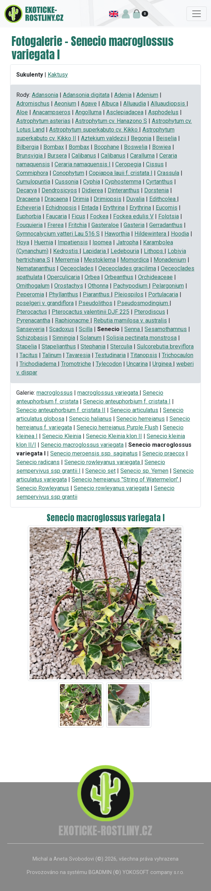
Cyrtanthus (159, 181)
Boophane (106, 146)
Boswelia (135, 146)
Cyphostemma (123, 181)
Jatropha (127, 242)
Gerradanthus (165, 225)
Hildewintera (151, 233)
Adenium (147, 94)
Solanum (91, 337)
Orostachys (68, 285)
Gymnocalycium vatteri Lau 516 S (58, 233)
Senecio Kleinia (61, 436)
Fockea (99, 216)
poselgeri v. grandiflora (45, 303)
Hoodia (180, 233)
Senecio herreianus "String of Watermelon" (126, 479)
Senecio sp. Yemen (144, 470)
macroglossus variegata (108, 392)
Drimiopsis (107, 199)
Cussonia (66, 181)
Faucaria (56, 216)
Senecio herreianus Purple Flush (117, 427)
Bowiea (161, 146)
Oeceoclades (77, 268)
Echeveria (28, 207)
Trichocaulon (177, 355)
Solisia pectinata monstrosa (141, 337)
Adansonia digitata (86, 94)
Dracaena (28, 199)
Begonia (141, 138)
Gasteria (134, 225)
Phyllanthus (63, 294)
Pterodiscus (149, 311)
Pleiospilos (128, 294)
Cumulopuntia (33, 181)
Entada (89, 207)
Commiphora (32, 173)
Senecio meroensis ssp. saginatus (94, 453)
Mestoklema (100, 259)
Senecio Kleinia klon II (114, 436)
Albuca (110, 103)
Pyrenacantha (33, 320)
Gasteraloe (105, 225)
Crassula (168, 173)
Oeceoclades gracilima (127, 268)
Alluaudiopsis (168, 103)
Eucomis (166, 207)
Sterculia (121, 346)
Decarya (26, 190)
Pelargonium (168, 285)
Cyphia (91, 181)
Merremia (67, 259)
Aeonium (65, 103)
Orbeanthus (118, 277)
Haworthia (117, 233)
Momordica (134, 259)
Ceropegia (128, 164)
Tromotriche (76, 363)
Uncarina (137, 363)
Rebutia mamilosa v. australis (130, 320)
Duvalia (135, 199)
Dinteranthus (123, 190)
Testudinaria (110, 355)
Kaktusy (58, 74)
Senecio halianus (90, 418)
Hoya (22, 242)
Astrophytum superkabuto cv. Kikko (94, 129)
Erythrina (114, 207)
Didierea (92, 190)
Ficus (78, 216)
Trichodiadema (39, 363)
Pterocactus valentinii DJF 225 (90, 311)
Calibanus (84, 155)
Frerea (55, 225)
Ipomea (102, 242)
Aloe (22, 112)
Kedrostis (66, 251)
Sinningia (63, 337)
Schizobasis (32, 337)
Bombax (53, 146)
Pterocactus (31, 311)
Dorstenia (156, 190)
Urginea (162, 363)
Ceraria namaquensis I (83, 164)
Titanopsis (143, 355)
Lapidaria (95, 251)
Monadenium (170, 259)
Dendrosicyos (59, 190)
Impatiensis (73, 242)
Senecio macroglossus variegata (82, 444)
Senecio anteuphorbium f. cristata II (61, 410)
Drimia (81, 199)
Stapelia (26, 346)
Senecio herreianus (140, 418)
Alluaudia (134, 103)
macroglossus (54, 392)
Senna (132, 329)
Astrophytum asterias (43, 120)
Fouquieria (29, 225)
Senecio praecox (163, 453)
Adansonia (45, 94)
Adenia (123, 94)
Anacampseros (51, 112)
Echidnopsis (61, 207)
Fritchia (77, 225)
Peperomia (30, 294)
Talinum (51, 355)
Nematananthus (35, 268)
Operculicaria (63, 277)
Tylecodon (109, 363)
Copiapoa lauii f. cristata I (120, 173)
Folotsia (168, 216)
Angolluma (88, 112)
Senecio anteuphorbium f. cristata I (127, 401)
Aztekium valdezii (104, 138)
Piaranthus (97, 294)
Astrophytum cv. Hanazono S (111, 120)
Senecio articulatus (134, 410)
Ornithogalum (32, 285)
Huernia (43, 242)
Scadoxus (61, 329)
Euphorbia (28, 216)
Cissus (155, 164)
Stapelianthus (59, 346)
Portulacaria (163, 294)
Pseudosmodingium (143, 303)
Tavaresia (78, 355)
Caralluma (142, 155)
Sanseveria (30, 329)
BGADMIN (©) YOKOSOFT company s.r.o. (136, 872)
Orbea (92, 277)
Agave (89, 103)
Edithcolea (163, 199)
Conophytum (68, 173)
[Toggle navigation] (196, 14)
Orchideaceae (155, 277)
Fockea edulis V (133, 216)
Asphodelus (163, 112)
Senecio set (100, 470)
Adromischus (32, 103)
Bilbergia (27, 146)
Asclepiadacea (124, 112)
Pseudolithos (95, 303)
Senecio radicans (38, 462)
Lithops (154, 251)
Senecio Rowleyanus (42, 488)
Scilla (85, 329)
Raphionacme (72, 320)
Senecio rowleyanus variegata (102, 462)
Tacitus (29, 355)
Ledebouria (125, 251)
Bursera (57, 155)
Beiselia (166, 138)
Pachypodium (131, 285)
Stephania (93, 346)
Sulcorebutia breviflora (165, 346)
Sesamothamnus (166, 329)
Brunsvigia (30, 155)
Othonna (98, 285)
